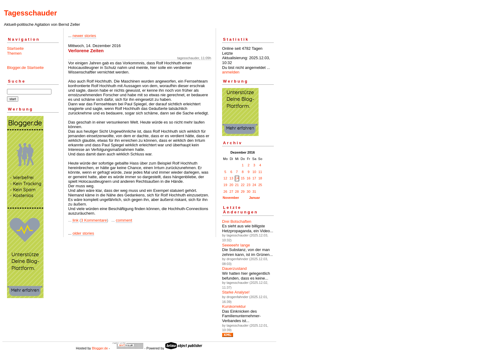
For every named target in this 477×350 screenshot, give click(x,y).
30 (248, 191)
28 (237, 191)
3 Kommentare (94, 220)
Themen (14, 53)
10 (254, 172)
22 (243, 185)
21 (237, 185)
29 (243, 191)
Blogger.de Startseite (25, 67)
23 (248, 185)
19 (225, 185)
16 (248, 178)
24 (254, 185)
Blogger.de (100, 348)
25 (260, 185)
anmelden (230, 72)
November (231, 197)
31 (254, 191)
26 (225, 191)
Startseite (15, 48)
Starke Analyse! (235, 292)
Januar (254, 197)
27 (231, 191)
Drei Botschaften (236, 221)
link (75, 220)
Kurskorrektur (234, 306)
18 (260, 178)
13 (231, 178)
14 (237, 178)
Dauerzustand (234, 268)
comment (124, 220)
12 (225, 178)
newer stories (84, 35)
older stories (83, 233)
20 (231, 185)
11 (260, 172)
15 (243, 178)
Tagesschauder (30, 13)
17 (254, 178)
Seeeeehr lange (236, 245)
